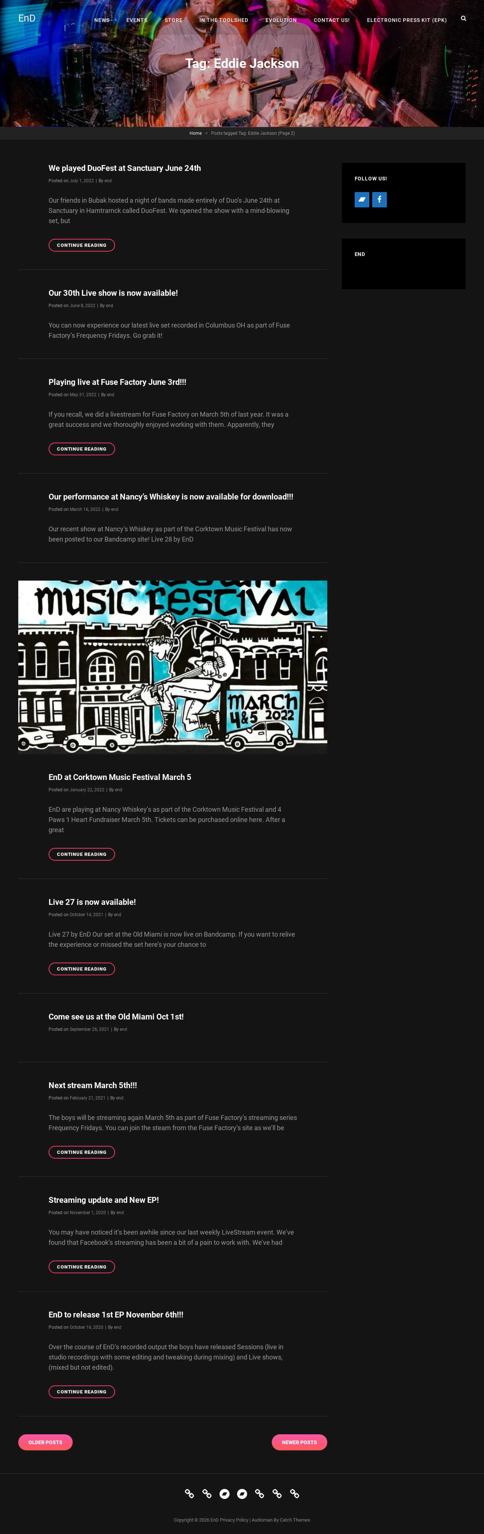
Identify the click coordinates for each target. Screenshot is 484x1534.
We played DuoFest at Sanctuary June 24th (125, 168)
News (107, 18)
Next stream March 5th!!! (93, 1083)
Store (178, 18)
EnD (27, 18)
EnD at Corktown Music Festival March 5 (120, 776)
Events (142, 18)
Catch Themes (295, 1517)
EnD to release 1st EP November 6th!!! (116, 1312)
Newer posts (299, 1440)
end (108, 180)
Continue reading (86, 246)
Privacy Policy (234, 1517)
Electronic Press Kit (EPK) (407, 18)
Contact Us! (333, 18)
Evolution (283, 18)
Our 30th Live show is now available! (113, 292)
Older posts (45, 1440)
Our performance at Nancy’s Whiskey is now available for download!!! (171, 496)
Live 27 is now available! (92, 900)
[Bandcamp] (362, 199)
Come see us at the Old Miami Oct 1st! (116, 1015)
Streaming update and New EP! (104, 1197)
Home (196, 133)
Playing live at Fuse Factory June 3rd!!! (117, 381)
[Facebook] (379, 199)
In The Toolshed (227, 18)
